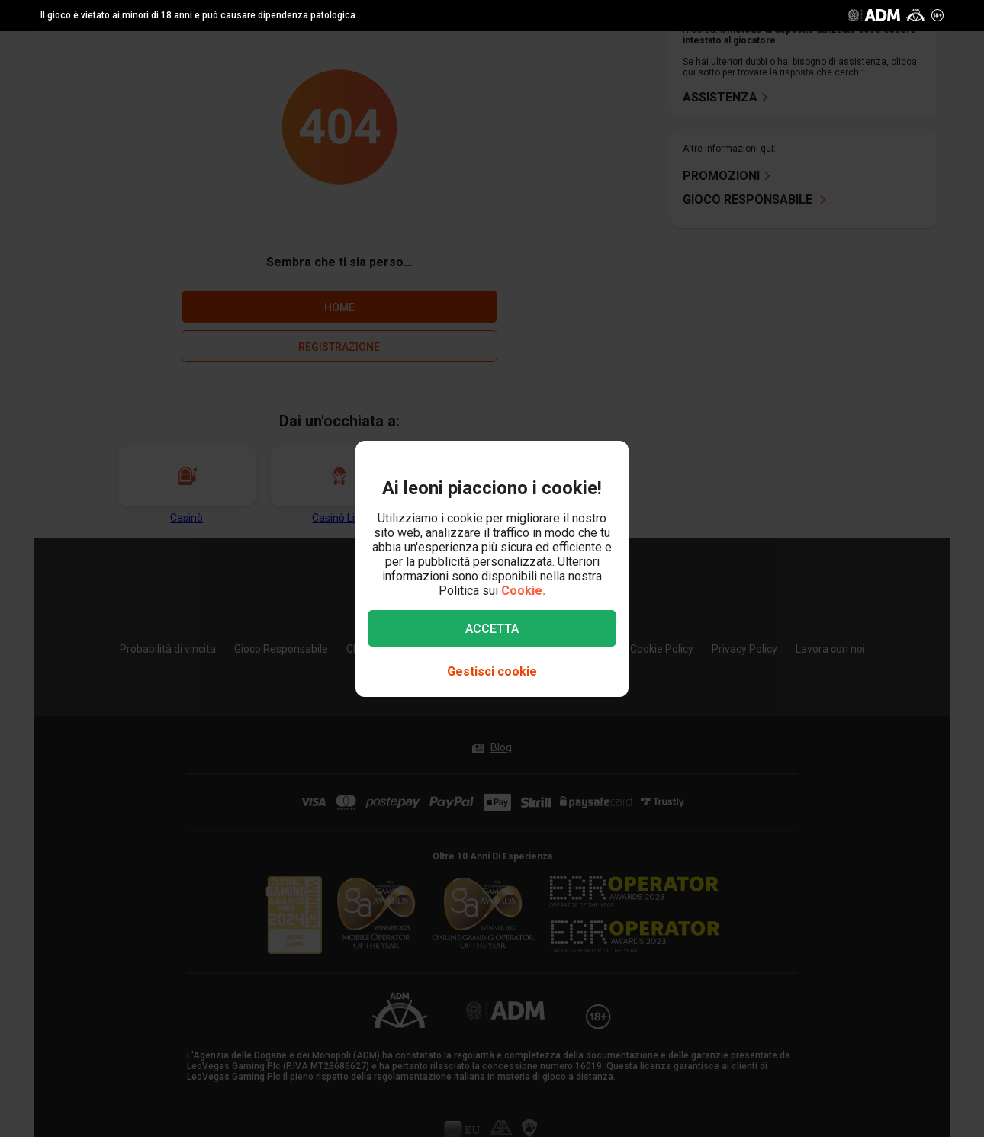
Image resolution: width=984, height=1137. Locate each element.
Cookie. (523, 590)
